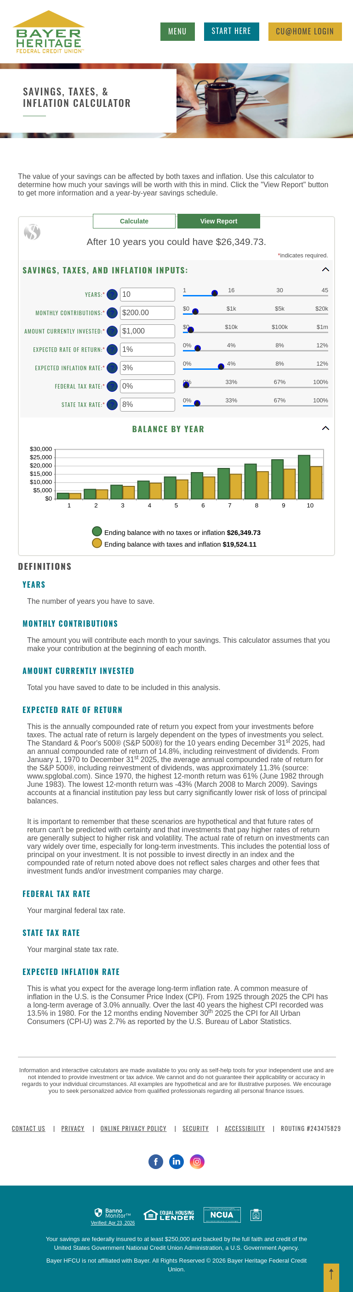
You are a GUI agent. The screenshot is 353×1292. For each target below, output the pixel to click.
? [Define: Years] (112, 294)
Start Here (231, 30)
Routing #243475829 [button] (311, 1128)
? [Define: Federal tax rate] (112, 386)
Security (195, 1128)
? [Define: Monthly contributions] (112, 313)
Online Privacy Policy (134, 1128)
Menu (180, 30)
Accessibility (245, 1128)
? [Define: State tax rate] (112, 404)
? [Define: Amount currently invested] (112, 331)
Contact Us (29, 1128)
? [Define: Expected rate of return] (112, 349)
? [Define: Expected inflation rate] (112, 368)
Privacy (73, 1128)
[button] (176, 269)
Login (305, 31)
